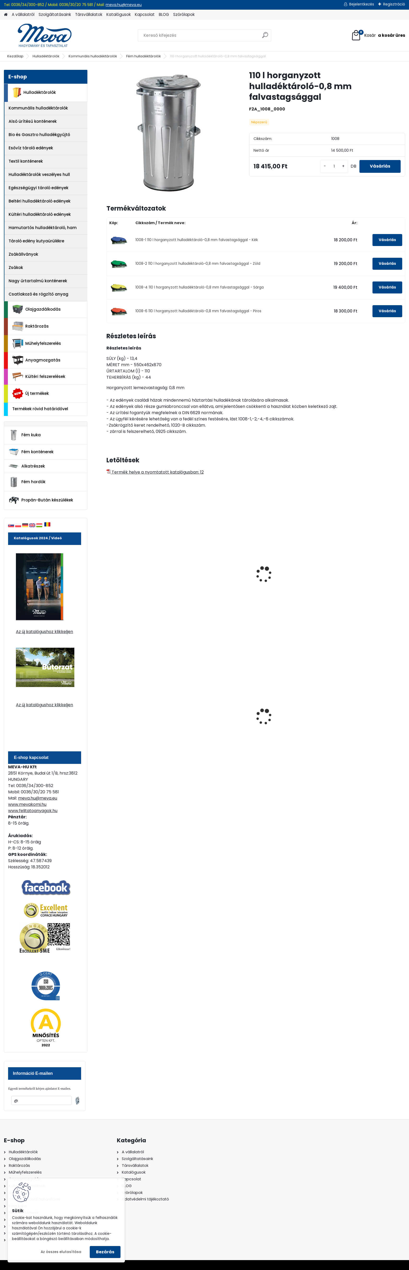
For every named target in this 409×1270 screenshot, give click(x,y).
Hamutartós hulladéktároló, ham (43, 227)
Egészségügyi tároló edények (38, 188)
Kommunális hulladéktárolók (93, 56)
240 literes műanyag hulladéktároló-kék (207, 723)
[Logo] (40, 35)
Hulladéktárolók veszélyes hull (39, 174)
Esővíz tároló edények (31, 148)
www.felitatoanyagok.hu (32, 811)
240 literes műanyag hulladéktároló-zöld (358, 723)
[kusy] (334, 166)
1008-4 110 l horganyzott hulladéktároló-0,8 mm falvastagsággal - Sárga (199, 287)
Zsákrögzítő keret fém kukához (217, 564)
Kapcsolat (145, 14)
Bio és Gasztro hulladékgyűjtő (39, 134)
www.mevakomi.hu (27, 804)
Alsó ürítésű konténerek (33, 121)
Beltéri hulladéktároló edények (39, 201)
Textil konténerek (26, 161)
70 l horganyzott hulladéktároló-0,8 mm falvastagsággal (360, 585)
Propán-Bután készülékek (40, 500)
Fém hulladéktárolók (143, 56)
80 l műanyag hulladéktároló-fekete (292, 723)
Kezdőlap (15, 56)
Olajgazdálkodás (36, 309)
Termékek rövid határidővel (40, 409)
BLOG (164, 14)
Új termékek (30, 393)
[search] (265, 37)
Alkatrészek (26, 466)
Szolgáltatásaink (55, 14)
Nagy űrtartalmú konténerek (38, 281)
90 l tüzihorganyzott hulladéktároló (282, 582)
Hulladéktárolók (46, 56)
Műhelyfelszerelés (36, 343)
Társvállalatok (88, 14)
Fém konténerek (30, 452)
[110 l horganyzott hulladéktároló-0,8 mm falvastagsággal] (169, 133)
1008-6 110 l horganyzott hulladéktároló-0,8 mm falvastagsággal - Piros (198, 311)
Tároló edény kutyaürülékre (36, 241)
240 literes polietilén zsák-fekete (137, 723)
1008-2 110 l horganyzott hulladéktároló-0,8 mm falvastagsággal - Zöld (197, 263)
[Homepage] (6, 15)
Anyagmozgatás (36, 360)
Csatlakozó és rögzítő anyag (38, 294)
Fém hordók (26, 482)
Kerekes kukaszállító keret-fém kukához (141, 582)
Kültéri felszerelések (38, 376)
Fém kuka (24, 435)
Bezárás (105, 1252)
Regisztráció (394, 4)
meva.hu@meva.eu (124, 4)
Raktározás (30, 327)
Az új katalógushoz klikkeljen (44, 632)
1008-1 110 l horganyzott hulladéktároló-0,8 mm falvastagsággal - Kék (196, 239)
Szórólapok (184, 14)
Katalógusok (118, 14)
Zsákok (16, 267)
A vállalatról (23, 14)
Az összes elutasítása (61, 1251)
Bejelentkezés (361, 4)
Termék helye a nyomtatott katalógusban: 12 (155, 472)
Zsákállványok (23, 254)
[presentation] (108, 568)
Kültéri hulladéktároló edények (40, 214)
